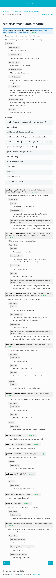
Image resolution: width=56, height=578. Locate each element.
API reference (16, 11)
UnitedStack (36, 574)
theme (21, 574)
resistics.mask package (31, 11)
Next (50, 563)
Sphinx (11, 574)
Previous (6, 563)
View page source (46, 15)
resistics (29, 3)
